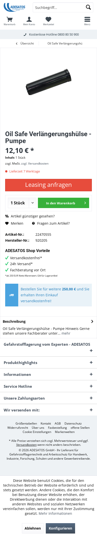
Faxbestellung (57, 428)
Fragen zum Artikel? (51, 223)
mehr (65, 333)
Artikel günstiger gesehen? (30, 216)
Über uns (38, 428)
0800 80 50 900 (68, 34)
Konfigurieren (60, 528)
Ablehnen (33, 528)
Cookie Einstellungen (37, 432)
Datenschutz (73, 424)
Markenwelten (65, 432)
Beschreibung (14, 321)
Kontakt (46, 424)
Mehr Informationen (55, 513)
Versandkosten (26, 445)
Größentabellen (26, 424)
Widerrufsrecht (17, 428)
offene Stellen (80, 428)
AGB (58, 424)
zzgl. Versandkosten (34, 163)
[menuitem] (9, 21)
